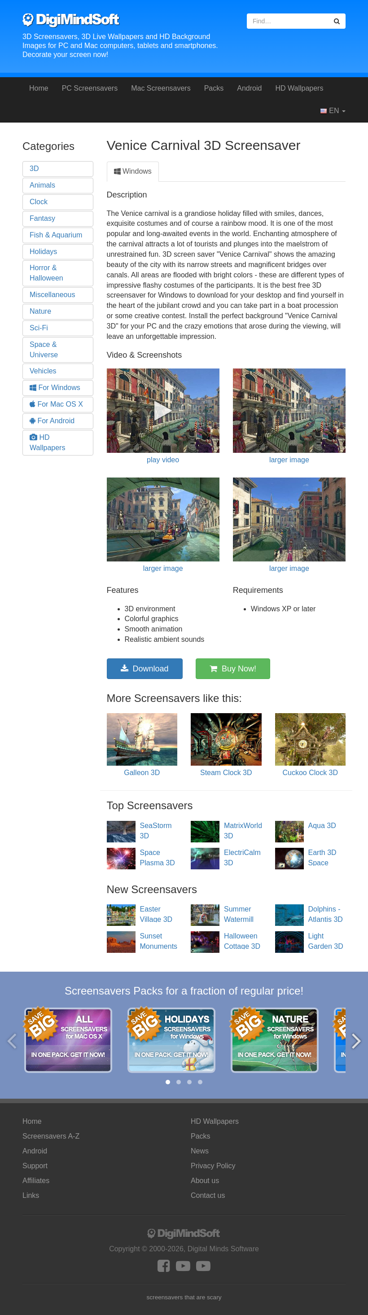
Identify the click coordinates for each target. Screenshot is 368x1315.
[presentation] (11, 1040)
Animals (42, 185)
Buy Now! (233, 668)
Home (38, 88)
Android (249, 88)
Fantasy (42, 218)
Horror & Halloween (46, 273)
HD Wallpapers (299, 88)
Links (30, 1195)
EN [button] (333, 111)
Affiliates (35, 1180)
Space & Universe (44, 350)
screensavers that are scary (184, 1297)
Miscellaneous (52, 294)
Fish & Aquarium (56, 235)
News (200, 1151)
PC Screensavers (90, 88)
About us (205, 1180)
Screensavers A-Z (50, 1136)
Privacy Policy (213, 1166)
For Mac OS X (56, 404)
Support (35, 1166)
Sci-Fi (39, 328)
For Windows (55, 387)
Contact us (208, 1195)
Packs (214, 88)
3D (34, 168)
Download (145, 668)
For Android (52, 421)
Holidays (43, 251)
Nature (40, 311)
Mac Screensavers (161, 88)
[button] (167, 1082)
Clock (39, 202)
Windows (133, 171)
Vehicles (43, 371)
